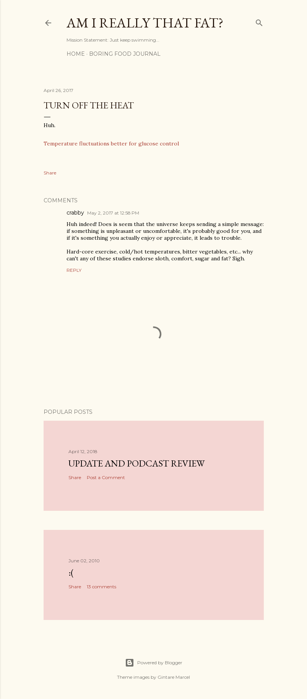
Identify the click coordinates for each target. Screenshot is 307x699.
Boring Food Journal (125, 53)
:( (71, 572)
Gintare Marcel (174, 677)
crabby (75, 212)
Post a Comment (106, 477)
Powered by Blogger (153, 662)
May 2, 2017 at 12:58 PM (113, 213)
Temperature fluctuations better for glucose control (111, 143)
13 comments (101, 586)
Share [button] (50, 173)
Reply (74, 270)
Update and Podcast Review (136, 463)
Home (76, 53)
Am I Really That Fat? (145, 23)
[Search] (259, 21)
